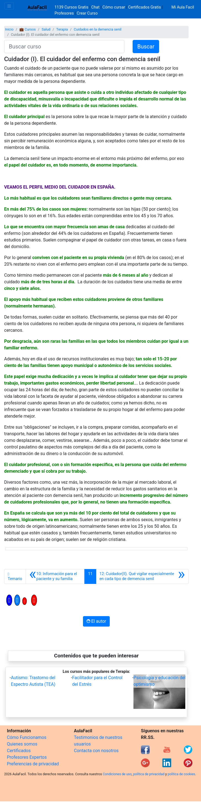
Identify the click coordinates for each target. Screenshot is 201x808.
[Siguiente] (142, 576)
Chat (95, 7)
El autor (96, 621)
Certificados (19, 750)
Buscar (145, 46)
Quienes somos (22, 744)
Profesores (64, 13)
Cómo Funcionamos (26, 737)
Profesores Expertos (27, 757)
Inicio (9, 29)
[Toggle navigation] (9, 6)
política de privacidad (148, 774)
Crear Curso (87, 13)
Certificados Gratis (144, 7)
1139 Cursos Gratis (72, 7)
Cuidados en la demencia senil (98, 29)
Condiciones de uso (117, 774)
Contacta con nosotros (96, 750)
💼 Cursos (27, 29)
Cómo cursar (114, 7)
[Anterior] (55, 576)
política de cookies (181, 774)
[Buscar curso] (64, 46)
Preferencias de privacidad (33, 763)
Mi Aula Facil (182, 7)
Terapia (62, 29)
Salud (46, 29)
